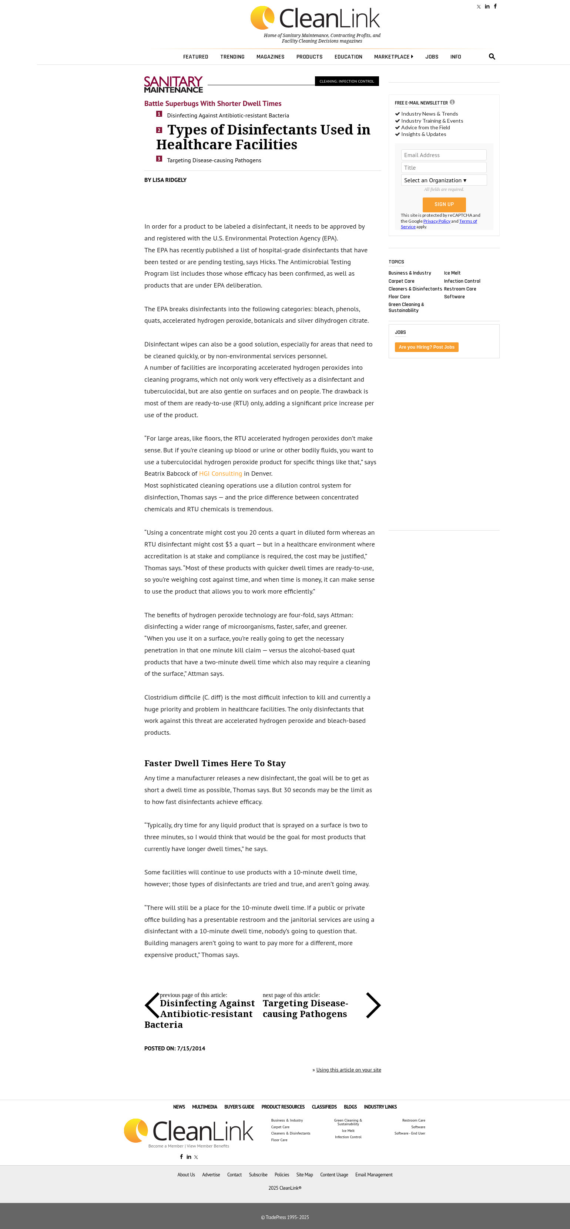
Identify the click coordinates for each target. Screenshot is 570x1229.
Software (454, 296)
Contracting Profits (350, 35)
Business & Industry (410, 273)
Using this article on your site (348, 1069)
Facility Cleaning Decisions (310, 41)
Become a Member (166, 1146)
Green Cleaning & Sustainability (406, 307)
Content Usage (334, 1175)
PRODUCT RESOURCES (283, 1107)
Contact (234, 1175)
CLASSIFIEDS (324, 1107)
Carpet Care (402, 281)
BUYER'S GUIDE (239, 1107)
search (492, 56)
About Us (186, 1175)
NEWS (179, 1107)
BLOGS (350, 1107)
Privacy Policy (436, 221)
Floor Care (399, 296)
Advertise (211, 1175)
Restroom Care (460, 288)
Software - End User (410, 1133)
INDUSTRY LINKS (380, 1107)
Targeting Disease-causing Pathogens (214, 160)
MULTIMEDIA (204, 1107)
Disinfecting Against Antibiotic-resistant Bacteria (228, 115)
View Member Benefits (208, 1146)
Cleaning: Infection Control (347, 81)
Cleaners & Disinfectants (415, 288)
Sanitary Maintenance (305, 35)
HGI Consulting (220, 473)
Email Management (373, 1175)
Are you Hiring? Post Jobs (427, 347)
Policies (282, 1175)
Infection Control (462, 281)
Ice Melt (452, 273)
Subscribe (258, 1175)
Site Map (304, 1175)
